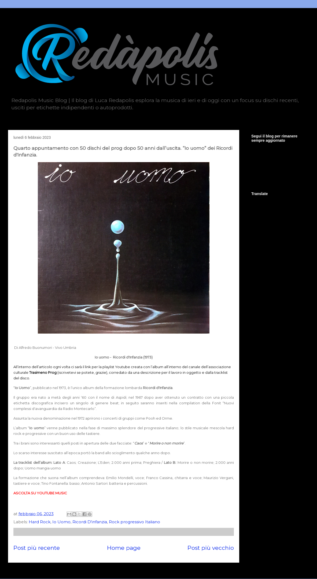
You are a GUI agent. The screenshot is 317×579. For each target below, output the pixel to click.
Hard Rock (39, 521)
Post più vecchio (210, 547)
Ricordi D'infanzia (89, 521)
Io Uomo (61, 521)
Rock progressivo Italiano (134, 521)
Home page (124, 547)
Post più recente (36, 547)
